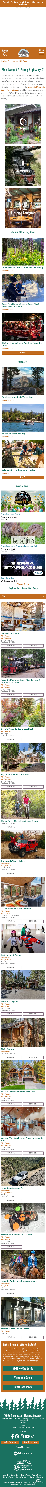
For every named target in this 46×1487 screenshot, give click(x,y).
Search (5, 52)
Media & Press (25, 1475)
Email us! (23, 1422)
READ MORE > (7, 271)
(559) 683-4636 (23, 1420)
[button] (38, 1480)
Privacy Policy (8, 1477)
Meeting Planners (21, 1477)
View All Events (23, 584)
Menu (41, 53)
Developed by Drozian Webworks (13, 1482)
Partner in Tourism (36, 1477)
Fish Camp (23, 61)
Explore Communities (9, 61)
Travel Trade (36, 1475)
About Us (5, 1475)
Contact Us (14, 1475)
